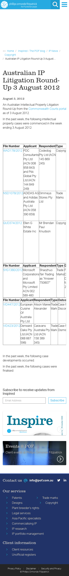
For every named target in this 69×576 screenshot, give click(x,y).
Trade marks (50, 498)
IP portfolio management (28, 533)
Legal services (21, 513)
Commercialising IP (24, 523)
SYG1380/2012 (13, 270)
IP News (53, 50)
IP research (19, 528)
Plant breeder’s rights (25, 508)
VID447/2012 (11, 304)
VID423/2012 (11, 326)
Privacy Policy (14, 568)
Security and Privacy (51, 568)
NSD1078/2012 (13, 193)
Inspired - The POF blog (31, 50)
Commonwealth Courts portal (47, 109)
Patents (17, 498)
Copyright (10, 54)
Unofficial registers (24, 554)
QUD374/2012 (12, 223)
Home (10, 50)
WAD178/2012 (12, 150)
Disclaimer (31, 568)
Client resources (22, 549)
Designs (17, 503)
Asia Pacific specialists (26, 518)
